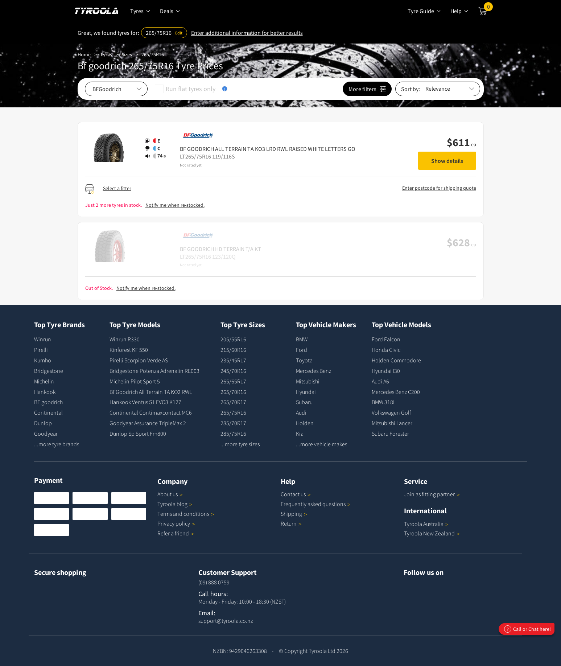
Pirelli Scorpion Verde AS (139, 360)
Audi (301, 412)
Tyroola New (432, 533)
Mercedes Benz (313, 370)
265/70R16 (233, 391)
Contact (296, 494)
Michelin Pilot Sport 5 (135, 381)
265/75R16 (152, 54)
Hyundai (306, 391)
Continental (48, 412)
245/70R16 (233, 370)
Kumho (42, 360)
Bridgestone (48, 370)
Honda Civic (386, 349)
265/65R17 (233, 381)
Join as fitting (432, 494)
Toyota (304, 360)
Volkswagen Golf (391, 412)
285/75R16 (233, 433)
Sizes (126, 54)
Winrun (42, 339)
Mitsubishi (307, 381)
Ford (301, 349)
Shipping (291, 513)
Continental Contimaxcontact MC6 (151, 412)
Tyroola (175, 503)
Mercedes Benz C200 (396, 391)
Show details (447, 160)
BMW (302, 339)
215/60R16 (233, 349)
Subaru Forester (390, 433)
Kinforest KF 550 (129, 349)
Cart (488, 8)
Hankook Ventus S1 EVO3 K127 (145, 402)
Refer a (175, 533)
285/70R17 (233, 423)
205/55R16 (233, 339)
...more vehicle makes (321, 444)
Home (84, 54)
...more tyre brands (56, 444)
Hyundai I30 (386, 370)
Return (289, 523)
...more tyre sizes (240, 444)
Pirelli (41, 349)
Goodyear (46, 433)
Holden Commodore (396, 360)
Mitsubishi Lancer (392, 423)
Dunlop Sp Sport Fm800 (138, 433)
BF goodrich (48, 402)
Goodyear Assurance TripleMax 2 (148, 423)
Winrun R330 (125, 339)
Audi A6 (380, 381)
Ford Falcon (386, 339)
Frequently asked (316, 503)
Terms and (185, 513)
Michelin (44, 381)
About (170, 494)
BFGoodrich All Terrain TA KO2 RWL (151, 391)
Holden (305, 423)
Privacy (176, 523)
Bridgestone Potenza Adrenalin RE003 (154, 370)
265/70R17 (233, 402)
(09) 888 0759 (214, 582)
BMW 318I (383, 402)
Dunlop (43, 423)
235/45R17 (233, 360)
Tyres (106, 54)
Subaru (304, 402)
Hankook (44, 391)
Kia (300, 433)
